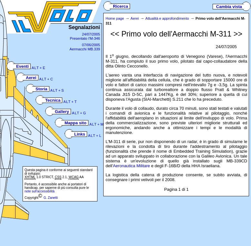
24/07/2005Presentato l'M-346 (85, 36)
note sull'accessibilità (40, 191)
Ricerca (120, 6)
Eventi (22, 66)
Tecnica (52, 100)
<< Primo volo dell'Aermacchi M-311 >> (176, 34)
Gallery (62, 111)
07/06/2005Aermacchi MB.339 (84, 47)
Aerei (31, 77)
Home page (114, 18)
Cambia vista (227, 6)
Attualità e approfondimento (167, 18)
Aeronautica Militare (131, 165)
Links (79, 134)
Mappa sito (75, 122)
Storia (41, 89)
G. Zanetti (51, 198)
